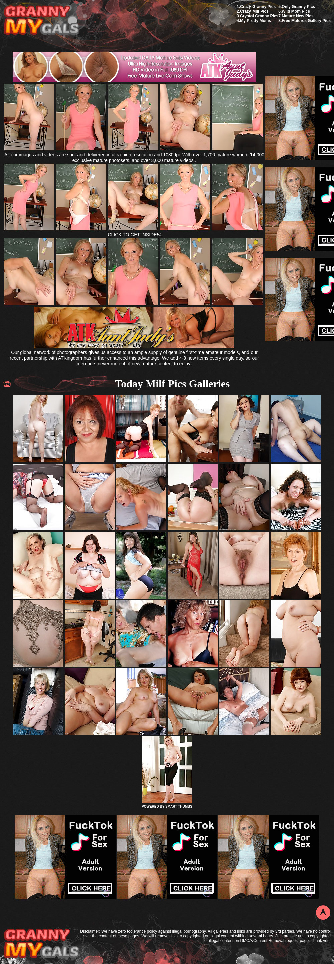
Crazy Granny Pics (258, 6)
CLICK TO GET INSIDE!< (134, 234)
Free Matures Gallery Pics (306, 20)
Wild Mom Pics (296, 11)
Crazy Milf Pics (254, 11)
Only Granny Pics (298, 6)
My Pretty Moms (255, 20)
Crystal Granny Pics (259, 16)
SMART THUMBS (178, 806)
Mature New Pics (297, 16)
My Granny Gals (41, 20)
